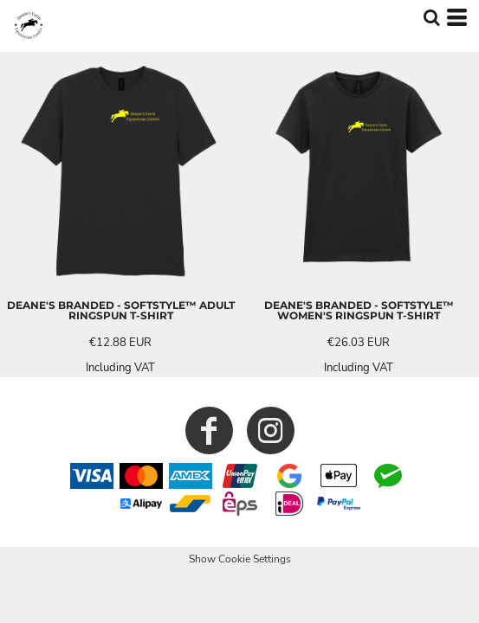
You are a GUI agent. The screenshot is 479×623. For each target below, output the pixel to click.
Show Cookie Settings (240, 559)
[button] (431, 17)
